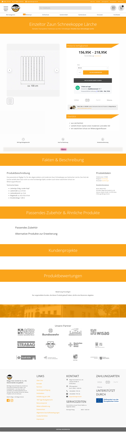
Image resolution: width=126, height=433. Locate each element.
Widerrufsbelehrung (43, 406)
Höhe (78, 65)
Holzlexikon (40, 393)
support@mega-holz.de (32, 1)
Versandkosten (97, 56)
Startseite (35, 29)
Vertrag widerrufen (63, 429)
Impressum (40, 419)
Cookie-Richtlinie (42, 416)
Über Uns (40, 380)
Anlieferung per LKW (43, 397)
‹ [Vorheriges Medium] (9, 70)
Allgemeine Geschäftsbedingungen (48, 413)
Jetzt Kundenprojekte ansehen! (84, 108)
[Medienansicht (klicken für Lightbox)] (33, 70)
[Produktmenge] (79, 72)
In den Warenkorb (96, 72)
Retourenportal (42, 403)
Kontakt (39, 384)
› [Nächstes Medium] (56, 70)
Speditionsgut (105, 180)
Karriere (39, 387)
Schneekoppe (66, 29)
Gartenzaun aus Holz (54, 29)
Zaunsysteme (43, 29)
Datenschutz (41, 409)
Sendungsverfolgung (43, 390)
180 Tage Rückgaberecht (45, 400)
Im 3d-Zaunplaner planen (93, 80)
